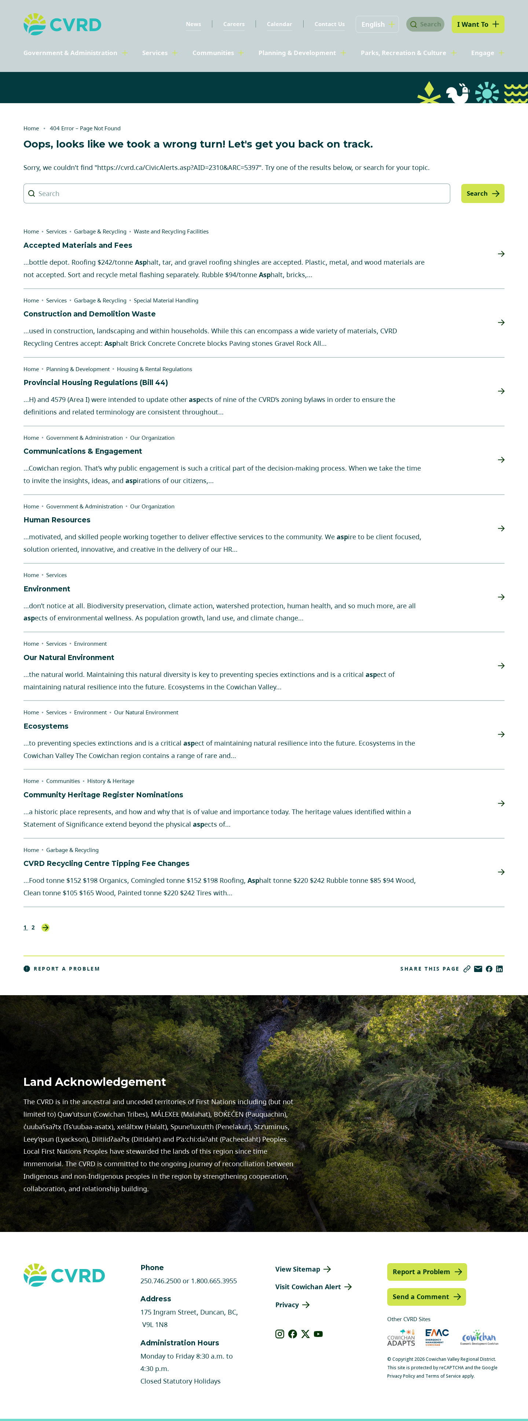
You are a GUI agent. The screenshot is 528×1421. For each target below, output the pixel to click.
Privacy (287, 1304)
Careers (227, 24)
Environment (90, 643)
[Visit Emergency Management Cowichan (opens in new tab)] (437, 1337)
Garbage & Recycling (100, 231)
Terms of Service (443, 1376)
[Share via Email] (478, 969)
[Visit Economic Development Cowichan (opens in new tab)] (479, 1337)
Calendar (273, 24)
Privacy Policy (401, 1376)
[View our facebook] (292, 1334)
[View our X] (305, 1334)
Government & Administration (70, 52)
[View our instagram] (280, 1334)
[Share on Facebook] (489, 969)
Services (155, 52)
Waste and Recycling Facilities (171, 231)
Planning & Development (297, 52)
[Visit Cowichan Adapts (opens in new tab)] (401, 1337)
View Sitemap (297, 1269)
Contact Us (323, 24)
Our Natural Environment (146, 712)
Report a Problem (61, 968)
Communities (213, 52)
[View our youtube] (318, 1334)
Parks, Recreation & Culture (403, 52)
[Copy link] (467, 969)
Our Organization (152, 437)
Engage (482, 52)
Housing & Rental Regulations (154, 369)
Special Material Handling (166, 300)
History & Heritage (110, 780)
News (186, 24)
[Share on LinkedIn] (499, 969)
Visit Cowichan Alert (308, 1286)
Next (45, 928)
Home (31, 128)
